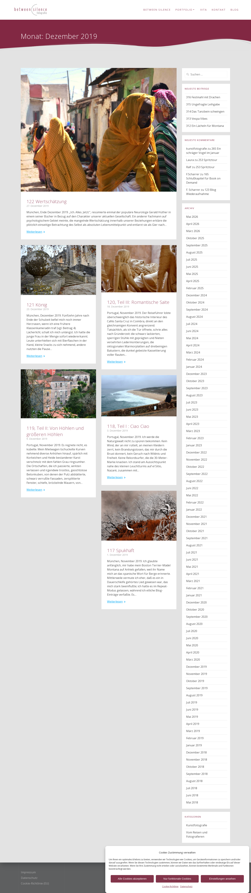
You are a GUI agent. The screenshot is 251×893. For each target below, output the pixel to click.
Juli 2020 (191, 631)
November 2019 (196, 674)
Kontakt (219, 9)
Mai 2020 (192, 645)
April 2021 (192, 574)
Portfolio (183, 9)
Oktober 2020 (195, 609)
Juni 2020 (192, 638)
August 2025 (194, 252)
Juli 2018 (191, 788)
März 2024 (193, 352)
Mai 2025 (192, 274)
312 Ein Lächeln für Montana (205, 126)
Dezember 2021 (196, 517)
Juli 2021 (191, 552)
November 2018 (196, 759)
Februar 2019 (195, 738)
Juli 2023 (191, 402)
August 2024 (194, 317)
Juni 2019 (192, 709)
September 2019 (197, 688)
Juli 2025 (191, 259)
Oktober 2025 (195, 238)
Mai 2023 (192, 417)
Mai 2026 (192, 217)
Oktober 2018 (195, 767)
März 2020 (193, 659)
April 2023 (192, 424)
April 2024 (192, 345)
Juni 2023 (192, 409)
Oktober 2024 (195, 302)
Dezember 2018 (196, 752)
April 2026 (192, 224)
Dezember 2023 (196, 374)
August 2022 (194, 481)
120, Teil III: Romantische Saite (138, 302)
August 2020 (194, 624)
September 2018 (197, 774)
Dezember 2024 (196, 295)
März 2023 (193, 431)
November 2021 (196, 524)
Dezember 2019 (196, 667)
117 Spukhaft (120, 550)
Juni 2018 (192, 795)
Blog (234, 9)
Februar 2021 (195, 588)
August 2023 (194, 395)
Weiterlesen (34, 232)
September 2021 (197, 538)
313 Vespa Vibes (196, 119)
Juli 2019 (191, 702)
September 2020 (197, 617)
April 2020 (192, 652)
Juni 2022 (192, 488)
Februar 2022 (195, 502)
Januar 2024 (194, 367)
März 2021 (193, 581)
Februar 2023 (195, 438)
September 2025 (197, 245)
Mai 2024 (192, 338)
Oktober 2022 (195, 467)
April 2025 (192, 281)
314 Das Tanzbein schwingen (205, 111)
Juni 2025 (192, 267)
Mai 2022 (192, 495)
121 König (36, 305)
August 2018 (194, 781)
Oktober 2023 (195, 381)
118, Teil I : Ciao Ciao (128, 426)
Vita (203, 9)
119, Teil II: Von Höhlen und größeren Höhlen (55, 431)
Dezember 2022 (196, 452)
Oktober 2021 (195, 531)
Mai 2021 (192, 567)
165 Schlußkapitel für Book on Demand (203, 178)
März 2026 (193, 231)
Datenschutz (29, 878)
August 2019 (194, 695)
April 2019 (192, 724)
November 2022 (196, 459)
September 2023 (197, 388)
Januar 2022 (194, 509)
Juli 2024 (191, 324)
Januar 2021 (194, 595)
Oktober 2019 (195, 681)
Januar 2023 (194, 445)
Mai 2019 (192, 717)
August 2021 (194, 545)
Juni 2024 (192, 331)
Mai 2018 (192, 802)
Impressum (28, 872)
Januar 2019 (194, 745)
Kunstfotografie (196, 825)
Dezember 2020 (196, 602)
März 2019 (193, 731)
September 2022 (197, 474)
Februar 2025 (195, 288)
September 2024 (197, 309)
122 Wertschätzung (46, 201)
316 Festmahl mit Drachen (203, 97)
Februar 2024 (195, 359)
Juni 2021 (192, 559)
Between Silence (157, 9)
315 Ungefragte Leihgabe (203, 104)
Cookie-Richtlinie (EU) (35, 883)
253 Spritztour (207, 160)
